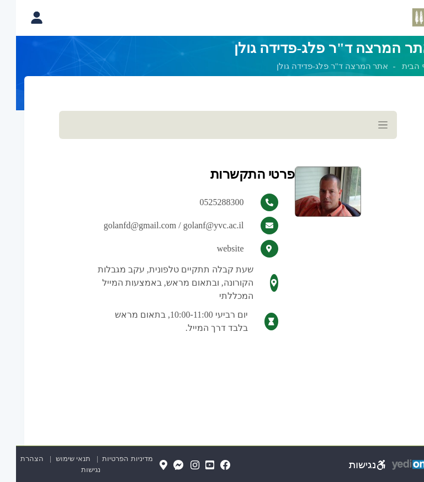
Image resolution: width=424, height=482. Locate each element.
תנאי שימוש (52, 458)
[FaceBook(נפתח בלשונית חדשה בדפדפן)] (209, 466)
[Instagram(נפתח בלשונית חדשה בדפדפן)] (179, 466)
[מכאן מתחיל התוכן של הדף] (212, 239)
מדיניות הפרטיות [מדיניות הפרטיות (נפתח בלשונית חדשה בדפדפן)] (111, 458)
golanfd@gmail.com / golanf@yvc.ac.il (158, 225)
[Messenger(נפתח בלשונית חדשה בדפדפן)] (162, 466)
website (214, 248)
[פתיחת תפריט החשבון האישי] (20, 17)
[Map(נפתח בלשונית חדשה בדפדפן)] (147, 466)
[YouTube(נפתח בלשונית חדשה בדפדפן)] (193, 466)
